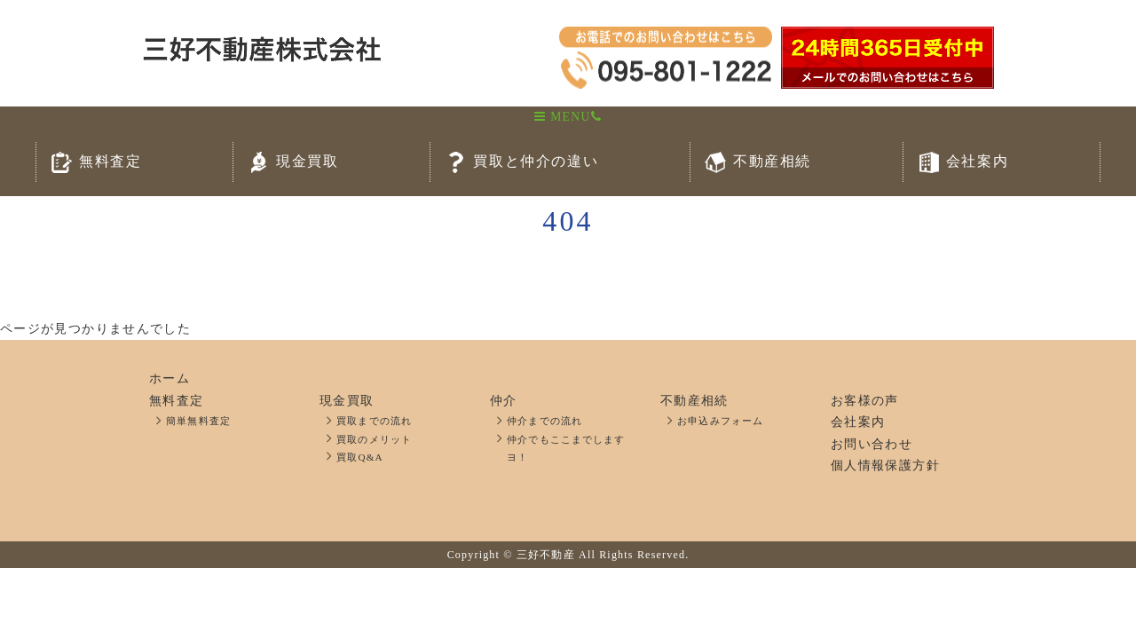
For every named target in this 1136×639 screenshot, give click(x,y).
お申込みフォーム (720, 420)
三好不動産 (546, 554)
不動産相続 (694, 400)
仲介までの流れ (544, 420)
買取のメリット (374, 439)
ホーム (169, 378)
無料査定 (176, 400)
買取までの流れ (374, 420)
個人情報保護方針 (885, 465)
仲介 (503, 400)
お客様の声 (865, 400)
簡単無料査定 (198, 420)
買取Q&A (359, 457)
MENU (562, 116)
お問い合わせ (871, 444)
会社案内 (858, 422)
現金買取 (347, 400)
